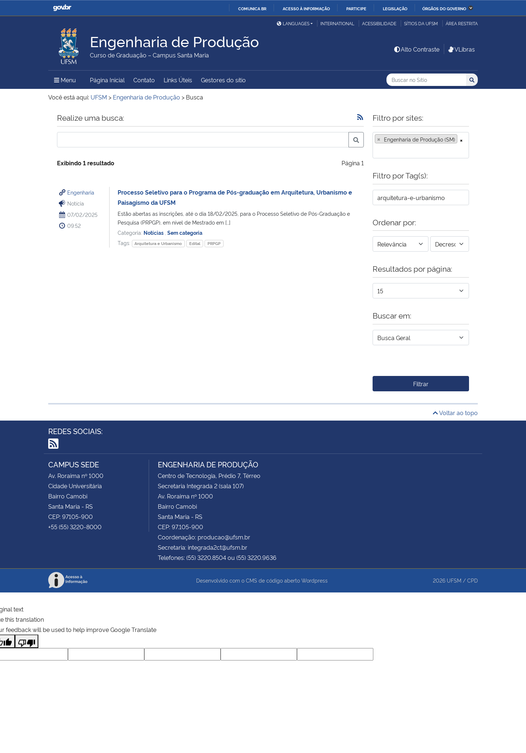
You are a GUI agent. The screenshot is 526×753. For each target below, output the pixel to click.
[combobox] (421, 145)
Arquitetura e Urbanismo (158, 243)
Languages (293, 23)
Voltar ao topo (455, 412)
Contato (144, 80)
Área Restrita (462, 23)
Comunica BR (252, 8)
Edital (194, 243)
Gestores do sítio (223, 80)
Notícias (154, 232)
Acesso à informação (306, 8)
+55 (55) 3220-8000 (75, 527)
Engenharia (80, 192)
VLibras (461, 49)
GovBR (62, 7)
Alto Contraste (416, 49)
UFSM (454, 580)
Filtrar (420, 384)
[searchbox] (377, 150)
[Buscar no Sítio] (426, 80)
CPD (472, 580)
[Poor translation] (26, 641)
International (337, 23)
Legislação (395, 8)
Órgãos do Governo (444, 8)
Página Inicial (107, 80)
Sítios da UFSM (421, 23)
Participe (356, 8)
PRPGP (214, 243)
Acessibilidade (379, 23)
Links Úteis (178, 80)
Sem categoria (184, 232)
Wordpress (314, 580)
